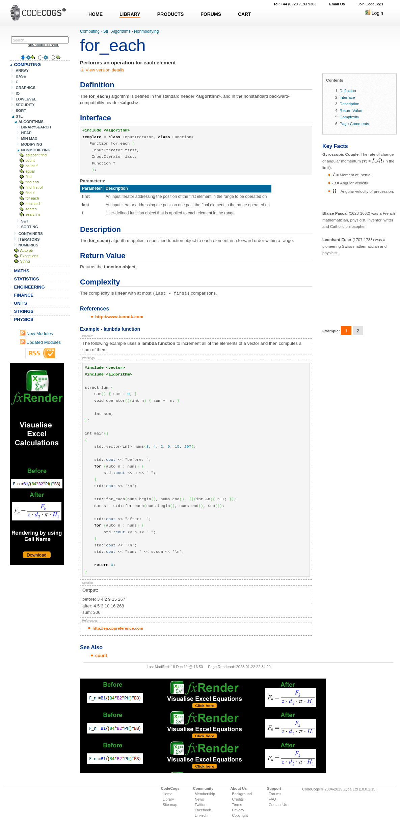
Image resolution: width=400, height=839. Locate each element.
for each (32, 198)
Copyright (240, 815)
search (31, 209)
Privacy (238, 810)
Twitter (200, 804)
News (199, 799)
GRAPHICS (25, 88)
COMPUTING (27, 64)
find (29, 177)
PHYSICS (23, 319)
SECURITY (25, 105)
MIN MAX (29, 139)
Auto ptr (26, 250)
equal (30, 171)
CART (244, 14)
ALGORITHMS (31, 122)
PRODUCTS (170, 14)
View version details (104, 69)
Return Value (351, 110)
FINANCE (24, 295)
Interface (347, 97)
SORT (21, 111)
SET (24, 221)
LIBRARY (129, 14)
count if (32, 166)
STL (19, 116)
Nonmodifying (146, 31)
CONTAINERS (31, 234)
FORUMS (211, 14)
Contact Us (278, 804)
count (30, 160)
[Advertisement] (37, 464)
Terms (237, 804)
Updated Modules (40, 342)
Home (167, 793)
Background (242, 793)
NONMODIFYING (36, 150)
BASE (21, 76)
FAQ (272, 799)
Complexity (349, 117)
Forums (275, 793)
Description (349, 103)
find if (30, 193)
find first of (34, 187)
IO (18, 93)
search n (33, 214)
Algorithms (121, 31)
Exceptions (29, 256)
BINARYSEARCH (36, 127)
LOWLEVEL (26, 99)
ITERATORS (29, 239)
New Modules (36, 333)
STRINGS (24, 311)
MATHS (21, 270)
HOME (95, 14)
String (25, 261)
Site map (170, 804)
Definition (348, 90)
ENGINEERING (29, 287)
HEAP (26, 133)
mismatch (34, 204)
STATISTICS (26, 278)
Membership (205, 793)
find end (32, 182)
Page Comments (354, 123)
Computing (90, 31)
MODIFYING (32, 144)
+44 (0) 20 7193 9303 (294, 4)
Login (374, 13)
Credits (238, 799)
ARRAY (22, 70)
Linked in (202, 815)
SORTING (29, 227)
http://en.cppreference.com (117, 628)
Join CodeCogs (370, 4)
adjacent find (36, 155)
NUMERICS (28, 245)
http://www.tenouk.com (119, 316)
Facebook (203, 810)
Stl (105, 31)
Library (168, 799)
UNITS (20, 303)
